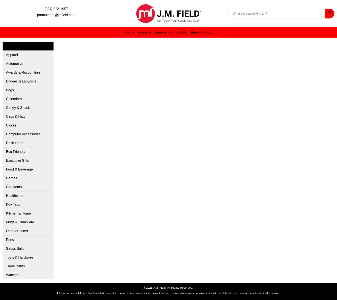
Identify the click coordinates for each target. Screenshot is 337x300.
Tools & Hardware (19, 257)
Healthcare (14, 196)
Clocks (11, 125)
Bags (10, 90)
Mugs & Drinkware (20, 222)
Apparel (12, 55)
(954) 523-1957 (56, 9)
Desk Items (14, 143)
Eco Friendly (15, 152)
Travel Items (15, 266)
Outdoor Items (17, 231)
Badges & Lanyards (21, 81)
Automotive (14, 63)
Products (145, 32)
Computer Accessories (23, 134)
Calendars (14, 99)
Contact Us (177, 32)
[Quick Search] (276, 13)
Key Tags (13, 204)
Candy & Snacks (18, 108)
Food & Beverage (19, 169)
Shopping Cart (201, 32)
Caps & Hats (15, 116)
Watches (12, 275)
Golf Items (14, 187)
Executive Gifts (17, 160)
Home (130, 32)
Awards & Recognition (23, 72)
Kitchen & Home (18, 213)
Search (160, 32)
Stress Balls (15, 248)
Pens (10, 240)
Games (11, 178)
